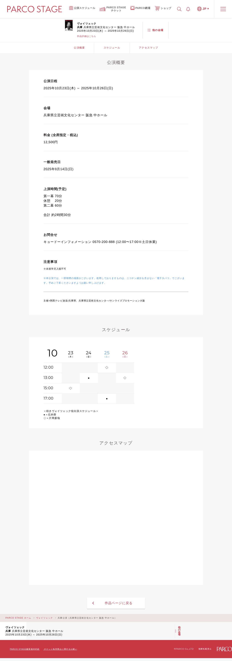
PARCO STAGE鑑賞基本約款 (25, 649)
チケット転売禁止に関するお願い (60, 649)
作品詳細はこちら (86, 36)
